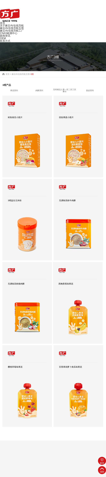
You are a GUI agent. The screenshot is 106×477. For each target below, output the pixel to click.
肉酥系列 (39, 90)
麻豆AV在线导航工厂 (12, 30)
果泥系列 (14, 90)
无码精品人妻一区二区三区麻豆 (64, 90)
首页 (2, 23)
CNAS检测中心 (8, 33)
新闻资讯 (5, 35)
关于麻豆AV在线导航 (12, 25)
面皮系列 (90, 90)
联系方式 (5, 41)
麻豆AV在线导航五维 (12, 28)
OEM (3, 38)
